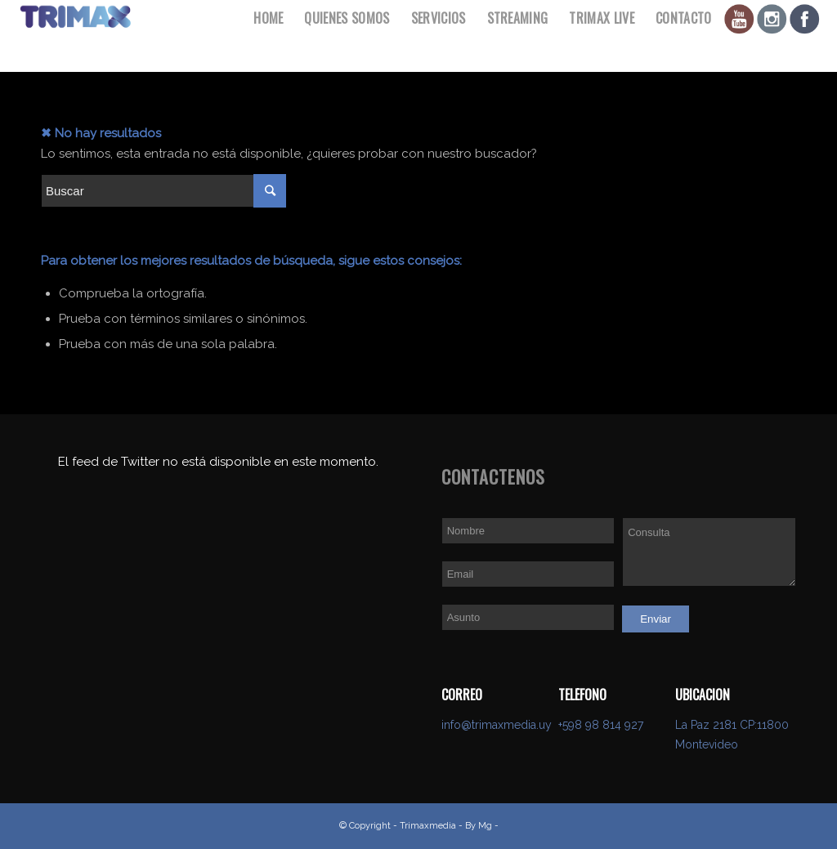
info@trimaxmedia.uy (496, 724)
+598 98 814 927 (600, 724)
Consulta (709, 552)
